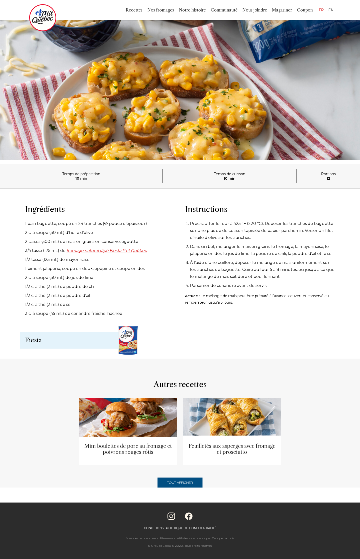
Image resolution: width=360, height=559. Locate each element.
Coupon (305, 9)
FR (321, 10)
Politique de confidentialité (191, 528)
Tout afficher (180, 483)
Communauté (224, 9)
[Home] (42, 18)
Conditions (154, 528)
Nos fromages (161, 9)
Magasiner (282, 9)
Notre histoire (192, 9)
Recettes (134, 9)
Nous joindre (254, 9)
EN (331, 10)
